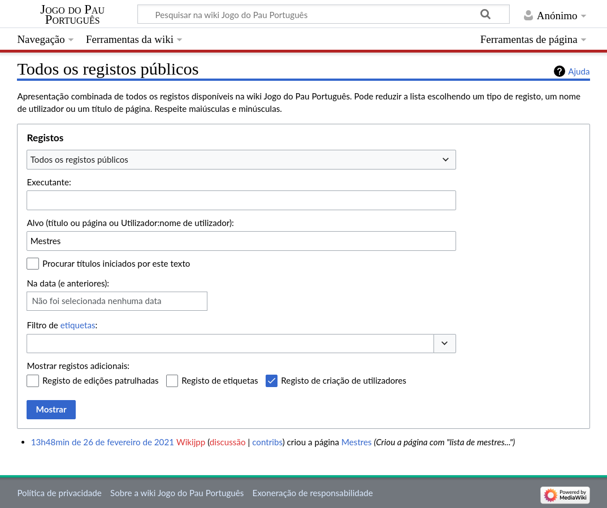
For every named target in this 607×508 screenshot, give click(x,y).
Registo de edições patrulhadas (100, 380)
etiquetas (78, 325)
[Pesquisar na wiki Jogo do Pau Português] (323, 14)
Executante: (49, 182)
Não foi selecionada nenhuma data (96, 301)
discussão (228, 442)
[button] (444, 344)
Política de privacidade (59, 493)
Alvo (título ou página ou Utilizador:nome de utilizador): (130, 223)
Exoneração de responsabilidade (313, 493)
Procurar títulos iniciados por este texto (116, 263)
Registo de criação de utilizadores (343, 380)
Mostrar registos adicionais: (78, 366)
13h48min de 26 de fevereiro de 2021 (102, 442)
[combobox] (241, 159)
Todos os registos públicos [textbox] (79, 159)
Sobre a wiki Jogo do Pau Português (177, 493)
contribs (267, 442)
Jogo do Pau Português (72, 15)
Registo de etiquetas (219, 380)
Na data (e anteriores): (68, 283)
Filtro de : (62, 325)
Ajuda (578, 71)
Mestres (356, 442)
